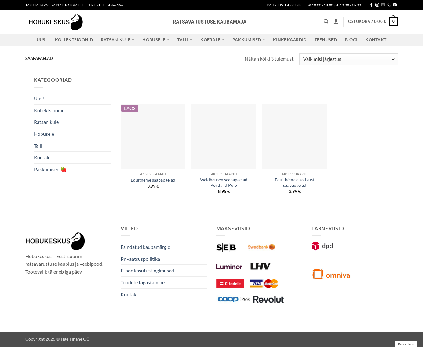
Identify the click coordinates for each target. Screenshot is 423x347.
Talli (184, 39)
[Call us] (389, 5)
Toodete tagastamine (143, 282)
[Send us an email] (383, 5)
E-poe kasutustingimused (147, 270)
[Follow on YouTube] (395, 5)
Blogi (351, 39)
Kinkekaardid (289, 39)
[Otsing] (326, 21)
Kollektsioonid (74, 39)
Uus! (42, 39)
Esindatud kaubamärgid (145, 247)
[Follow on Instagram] (377, 5)
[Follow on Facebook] (371, 5)
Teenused (326, 39)
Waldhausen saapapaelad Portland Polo (223, 182)
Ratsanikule (118, 39)
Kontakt (375, 39)
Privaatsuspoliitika (140, 259)
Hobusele (155, 39)
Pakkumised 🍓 (50, 169)
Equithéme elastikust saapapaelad (294, 182)
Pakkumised (248, 39)
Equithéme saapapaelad (153, 180)
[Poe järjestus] (348, 59)
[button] (336, 21)
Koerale (212, 39)
